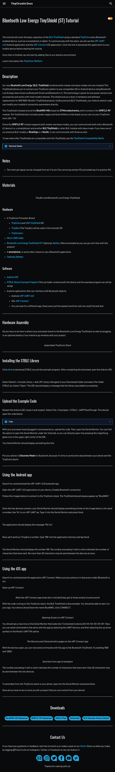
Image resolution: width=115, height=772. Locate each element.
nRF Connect (40, 45)
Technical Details (15, 146)
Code (11, 422)
